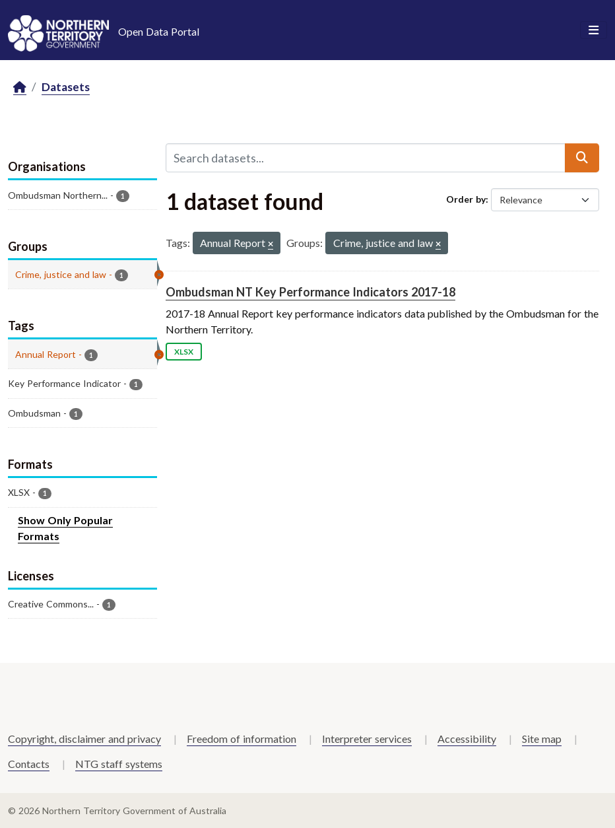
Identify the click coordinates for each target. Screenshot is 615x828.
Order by (466, 199)
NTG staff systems (118, 763)
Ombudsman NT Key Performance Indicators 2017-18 (310, 292)
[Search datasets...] (366, 157)
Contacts (28, 763)
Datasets (66, 87)
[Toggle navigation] (593, 30)
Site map (542, 738)
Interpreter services (367, 738)
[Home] (19, 87)
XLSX (183, 352)
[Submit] (582, 157)
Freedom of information (241, 738)
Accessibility (466, 738)
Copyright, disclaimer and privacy (84, 738)
